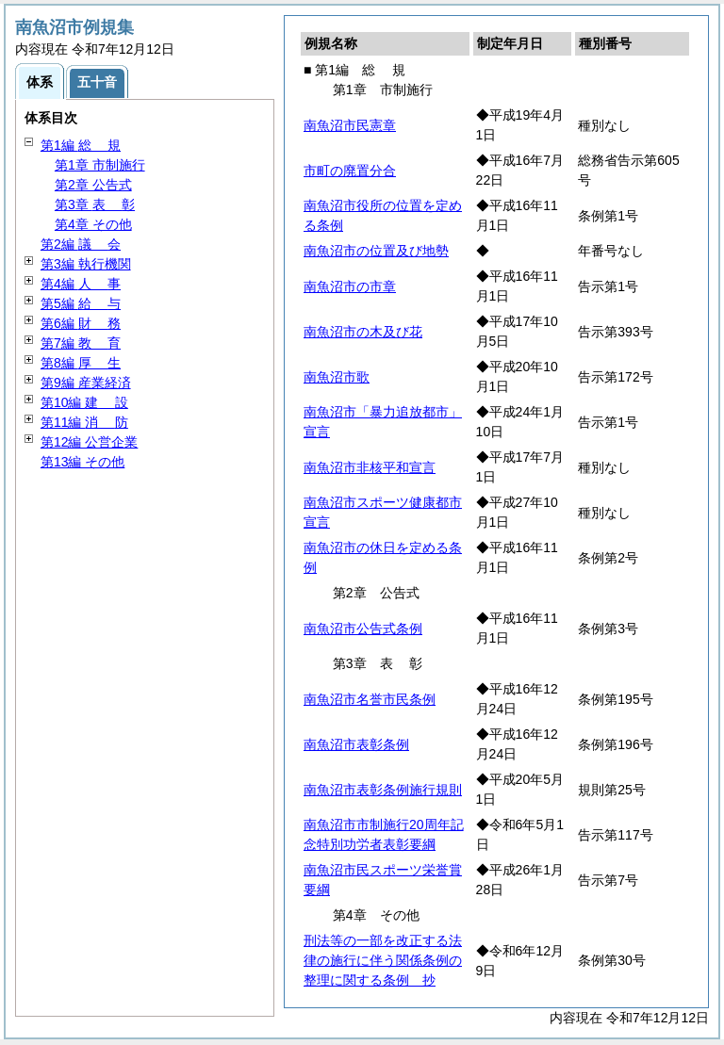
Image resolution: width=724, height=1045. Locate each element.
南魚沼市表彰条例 (356, 744)
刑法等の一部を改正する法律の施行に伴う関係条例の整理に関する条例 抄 (383, 960)
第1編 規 (81, 145)
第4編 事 (81, 283)
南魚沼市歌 (337, 376)
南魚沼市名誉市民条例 (370, 699)
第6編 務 (81, 323)
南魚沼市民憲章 (350, 125)
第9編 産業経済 (86, 382)
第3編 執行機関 (86, 263)
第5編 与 (81, 303)
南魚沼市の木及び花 (363, 331)
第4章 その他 (93, 224)
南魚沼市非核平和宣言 (370, 467)
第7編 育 (81, 343)
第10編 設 (84, 402)
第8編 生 (81, 362)
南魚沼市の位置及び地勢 (376, 250)
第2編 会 (81, 244)
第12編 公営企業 (89, 441)
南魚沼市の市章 (350, 286)
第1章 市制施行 (100, 164)
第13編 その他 (82, 461)
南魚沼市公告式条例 (363, 628)
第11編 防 (84, 422)
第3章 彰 (95, 204)
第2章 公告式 (93, 184)
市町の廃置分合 (350, 170)
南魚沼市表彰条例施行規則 (383, 789)
